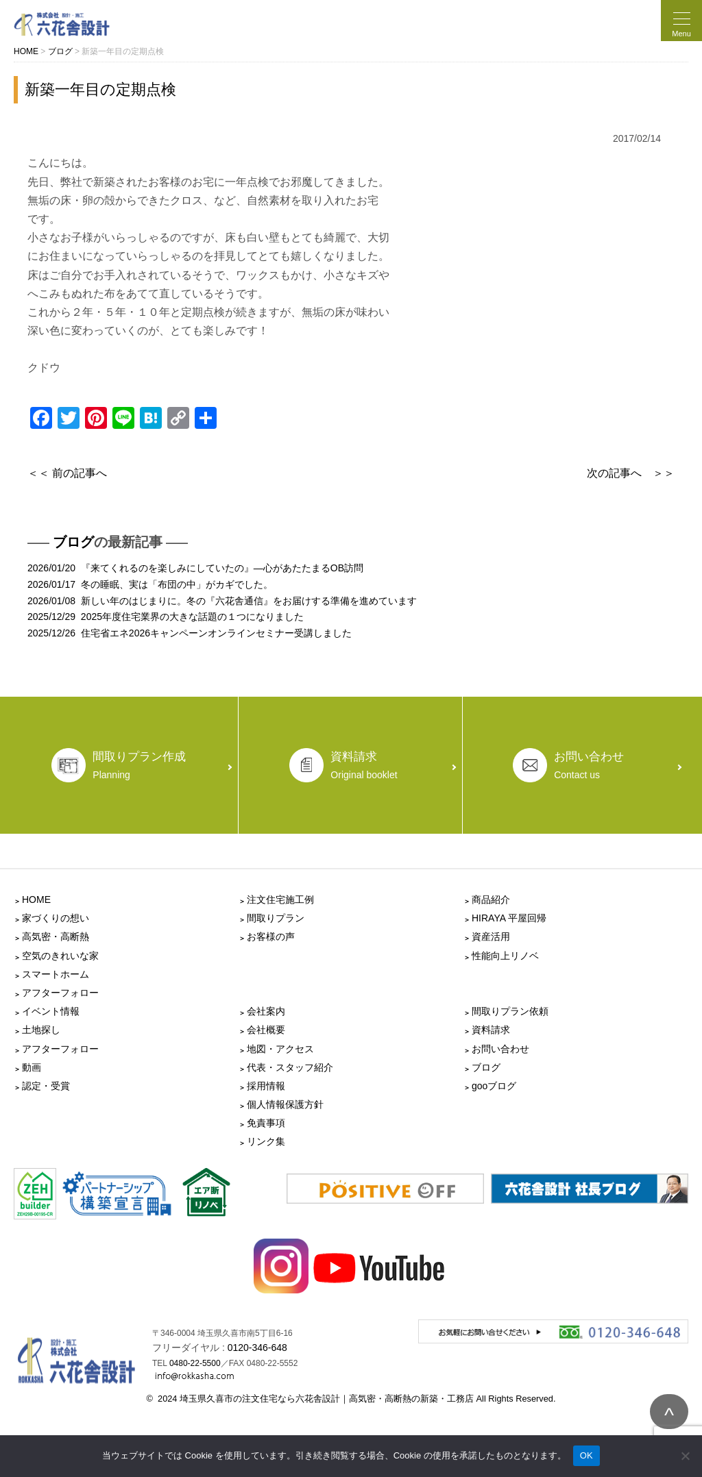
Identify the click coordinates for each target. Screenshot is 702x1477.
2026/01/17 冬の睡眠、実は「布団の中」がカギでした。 (150, 584)
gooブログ (494, 1085)
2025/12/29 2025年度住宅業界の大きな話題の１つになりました (165, 616)
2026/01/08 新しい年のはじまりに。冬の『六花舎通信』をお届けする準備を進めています (222, 600)
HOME (36, 899)
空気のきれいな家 (60, 955)
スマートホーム (55, 974)
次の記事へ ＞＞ (631, 473)
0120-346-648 (257, 1347)
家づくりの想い (55, 918)
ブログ (73, 541)
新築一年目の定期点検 (100, 89)
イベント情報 (51, 1011)
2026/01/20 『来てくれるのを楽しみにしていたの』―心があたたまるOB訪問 (195, 567)
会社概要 (266, 1029)
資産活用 (491, 936)
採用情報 (266, 1085)
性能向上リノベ (505, 955)
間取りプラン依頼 (510, 1011)
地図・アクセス (280, 1048)
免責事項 (266, 1122)
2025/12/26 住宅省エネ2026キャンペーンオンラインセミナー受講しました (189, 633)
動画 (31, 1067)
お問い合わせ (500, 1048)
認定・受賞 (46, 1085)
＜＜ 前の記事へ (67, 473)
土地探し (41, 1029)
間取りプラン (275, 918)
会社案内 (266, 1011)
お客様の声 (271, 936)
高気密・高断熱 (55, 936)
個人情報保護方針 (285, 1104)
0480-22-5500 (195, 1363)
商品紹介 (491, 899)
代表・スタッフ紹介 (290, 1067)
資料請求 (491, 1029)
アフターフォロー (60, 992)
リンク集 (266, 1141)
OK (586, 1455)
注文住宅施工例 (280, 899)
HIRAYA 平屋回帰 (509, 918)
